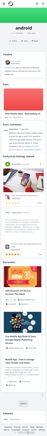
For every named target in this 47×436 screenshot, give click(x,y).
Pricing (17, 427)
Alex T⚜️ (8, 117)
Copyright (15, 430)
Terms (34, 430)
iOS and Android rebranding (24, 195)
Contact (25, 430)
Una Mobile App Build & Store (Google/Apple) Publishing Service (20, 339)
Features (8, 427)
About (6, 430)
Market (39, 427)
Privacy (42, 430)
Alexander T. (17, 164)
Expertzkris (13, 129)
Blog (32, 427)
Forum (25, 427)
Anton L (38, 149)
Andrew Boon (29, 149)
